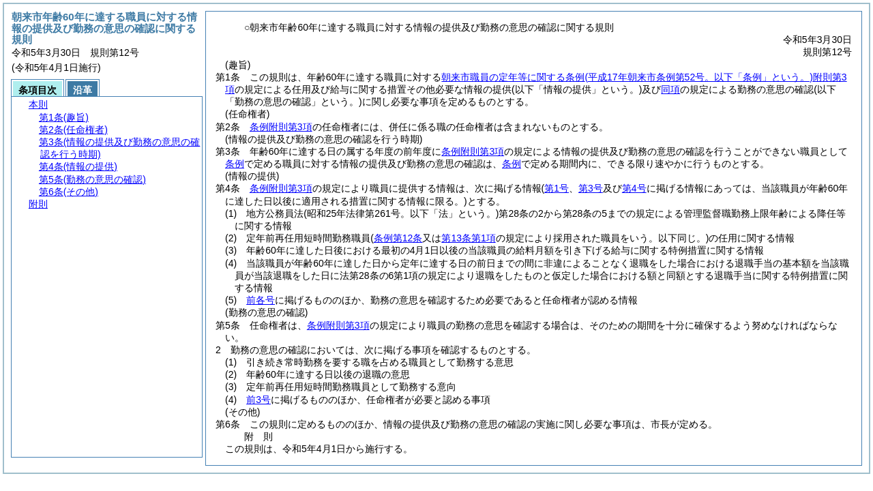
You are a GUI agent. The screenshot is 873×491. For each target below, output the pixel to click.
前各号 (260, 300)
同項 (670, 89)
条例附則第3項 (281, 126)
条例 (234, 163)
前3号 (258, 399)
